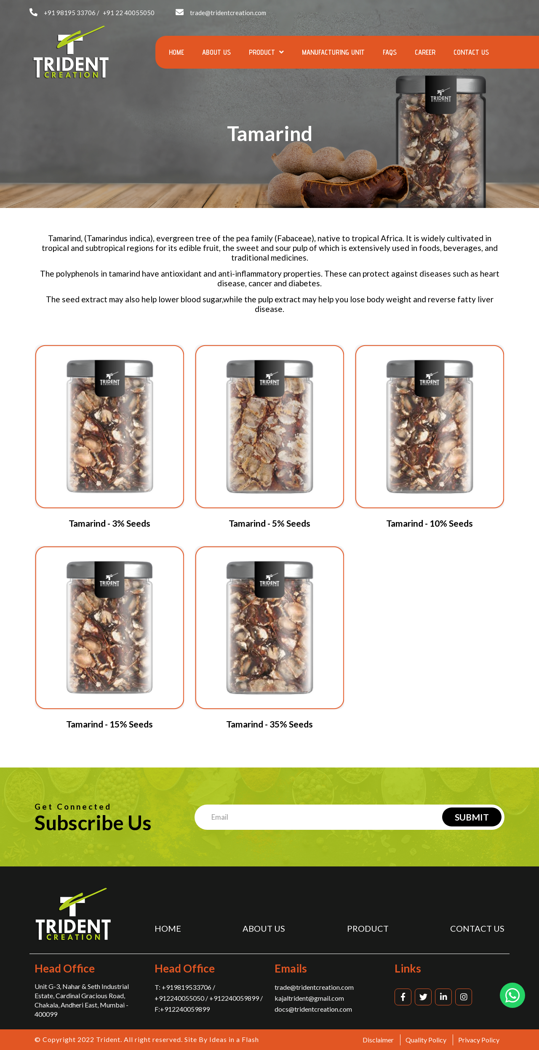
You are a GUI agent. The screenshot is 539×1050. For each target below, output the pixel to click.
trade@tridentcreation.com (228, 12)
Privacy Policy (478, 1040)
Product (266, 52)
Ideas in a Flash (234, 1039)
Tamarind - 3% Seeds (109, 523)
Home (176, 52)
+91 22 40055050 (129, 12)
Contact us (471, 52)
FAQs (390, 52)
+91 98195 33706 (70, 12)
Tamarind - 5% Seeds (269, 523)
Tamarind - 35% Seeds (269, 724)
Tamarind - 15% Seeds (109, 724)
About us (216, 52)
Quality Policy (426, 1040)
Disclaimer (378, 1040)
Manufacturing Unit (333, 52)
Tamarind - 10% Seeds (429, 523)
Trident (108, 1039)
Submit (472, 817)
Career (425, 52)
